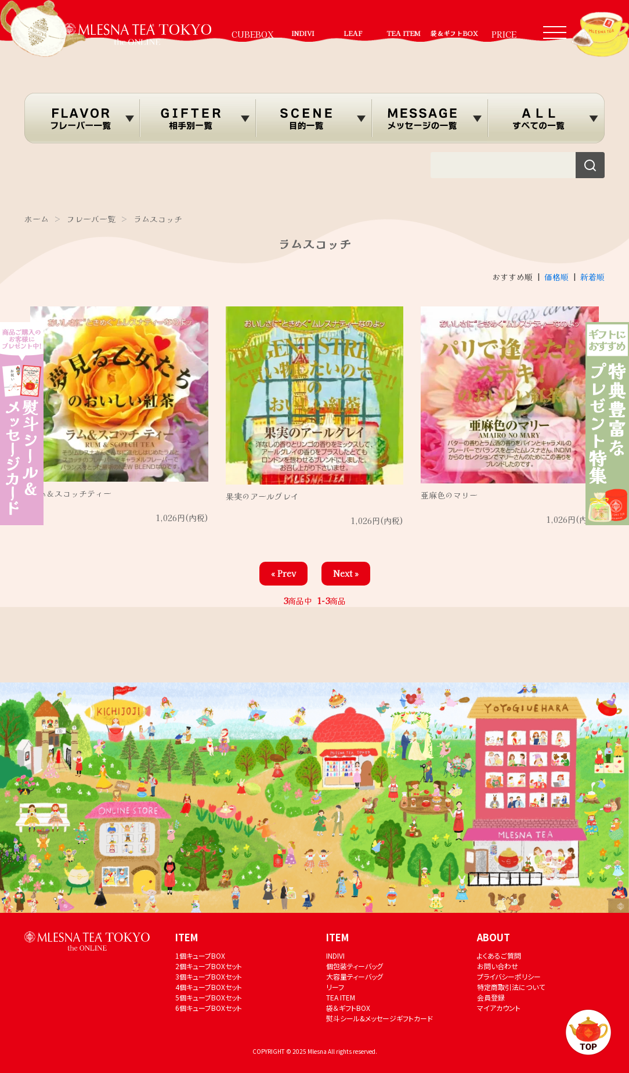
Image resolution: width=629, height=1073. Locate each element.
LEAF (353, 33)
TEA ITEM (403, 33)
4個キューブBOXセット (208, 987)
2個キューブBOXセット (208, 966)
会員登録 (491, 997)
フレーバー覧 (91, 219)
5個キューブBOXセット (208, 997)
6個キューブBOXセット (208, 1008)
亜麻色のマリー (449, 495)
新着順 (592, 277)
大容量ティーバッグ (354, 976)
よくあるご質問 (499, 955)
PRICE (503, 34)
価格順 (556, 277)
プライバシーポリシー (509, 976)
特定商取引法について (511, 987)
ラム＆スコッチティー (70, 493)
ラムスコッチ (157, 219)
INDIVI (302, 33)
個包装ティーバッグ (354, 966)
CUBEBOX (253, 34)
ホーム (36, 219)
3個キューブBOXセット (208, 976)
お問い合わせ (497, 966)
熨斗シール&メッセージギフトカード (379, 1018)
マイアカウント (498, 1008)
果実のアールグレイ (262, 496)
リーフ (335, 987)
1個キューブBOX (200, 955)
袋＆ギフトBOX (454, 33)
